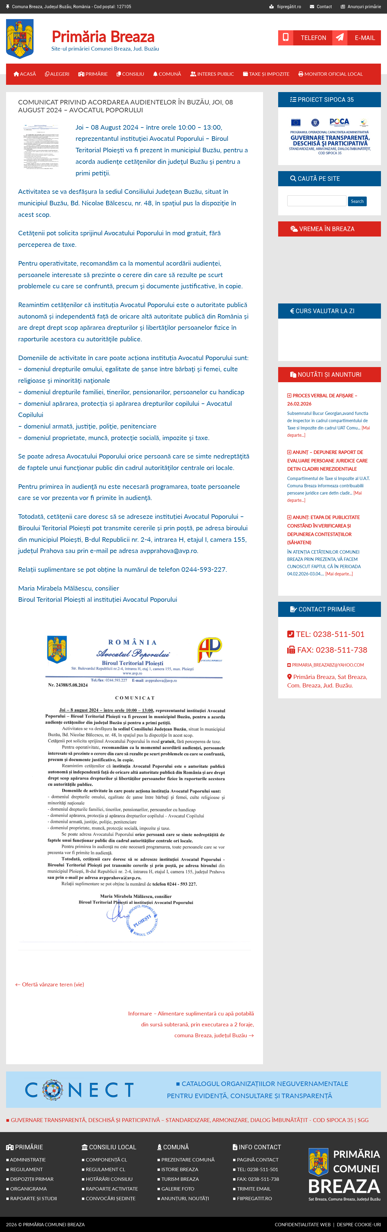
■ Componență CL (104, 1159)
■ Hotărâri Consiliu (107, 1179)
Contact (321, 6)
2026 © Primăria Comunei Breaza (45, 1224)
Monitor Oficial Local (330, 74)
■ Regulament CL (103, 1169)
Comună (167, 74)
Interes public (212, 74)
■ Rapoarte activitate (110, 1188)
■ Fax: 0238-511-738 (256, 1179)
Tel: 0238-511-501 (326, 634)
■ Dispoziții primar (30, 1179)
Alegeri (57, 74)
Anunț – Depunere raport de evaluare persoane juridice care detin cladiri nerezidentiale (327, 460)
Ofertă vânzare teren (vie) (49, 984)
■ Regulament (24, 1169)
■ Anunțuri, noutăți (183, 1198)
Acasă (25, 74)
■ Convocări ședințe (108, 1198)
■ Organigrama (26, 1188)
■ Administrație (26, 1159)
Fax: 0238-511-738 (327, 649)
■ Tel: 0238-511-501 (255, 1169)
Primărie (93, 74)
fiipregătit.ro (285, 6)
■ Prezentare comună (186, 1159)
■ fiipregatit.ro (252, 1198)
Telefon (313, 37)
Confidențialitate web (303, 1224)
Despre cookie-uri (359, 1224)
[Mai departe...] (339, 573)
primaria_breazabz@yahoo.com (325, 664)
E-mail (365, 37)
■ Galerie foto (175, 1188)
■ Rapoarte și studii (31, 1198)
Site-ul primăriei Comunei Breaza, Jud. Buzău (105, 48)
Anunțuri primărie (361, 6)
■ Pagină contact (255, 1159)
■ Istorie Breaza (177, 1169)
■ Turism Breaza (178, 1179)
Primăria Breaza (102, 36)
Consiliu (130, 74)
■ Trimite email (252, 1188)
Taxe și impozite (266, 74)
